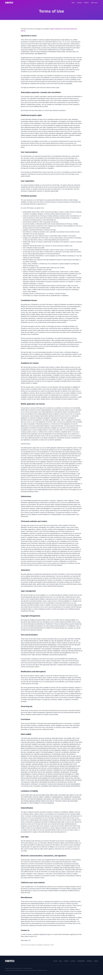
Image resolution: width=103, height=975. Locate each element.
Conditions (89, 961)
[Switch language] (94, 2)
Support (86, 2)
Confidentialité (81, 961)
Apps (73, 2)
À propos (73, 961)
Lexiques (79, 2)
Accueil (55, 961)
